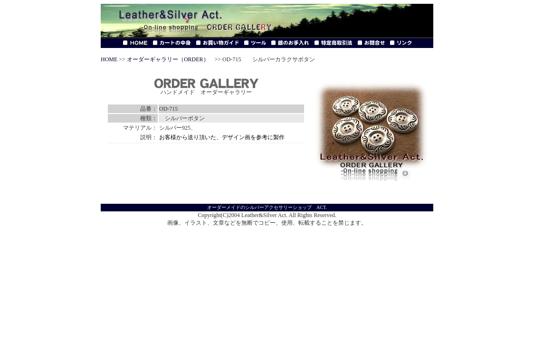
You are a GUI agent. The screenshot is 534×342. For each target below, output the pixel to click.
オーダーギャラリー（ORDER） (168, 59)
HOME (109, 59)
